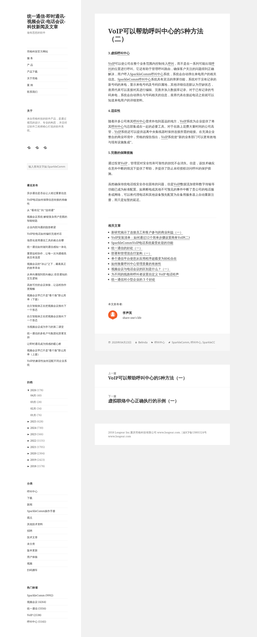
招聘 (29, 530)
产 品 (30, 65)
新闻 (29, 504)
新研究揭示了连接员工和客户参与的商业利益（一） (147, 232)
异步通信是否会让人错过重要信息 (46, 193)
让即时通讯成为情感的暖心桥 (44, 344)
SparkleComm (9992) (40, 595)
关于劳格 (32, 78)
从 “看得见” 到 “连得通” (41, 210)
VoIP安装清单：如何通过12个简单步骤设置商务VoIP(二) (150, 237)
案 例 (30, 85)
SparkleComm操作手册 (41, 511)
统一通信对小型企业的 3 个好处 (133, 279)
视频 (29, 563)
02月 (33, 408)
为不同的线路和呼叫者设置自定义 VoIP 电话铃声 (145, 274)
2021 (33, 447)
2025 (33, 421)
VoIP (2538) (34, 615)
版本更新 (32, 550)
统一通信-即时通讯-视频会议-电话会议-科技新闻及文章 (46, 21)
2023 (33, 434)
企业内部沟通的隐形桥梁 (41, 227)
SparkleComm (140, 74)
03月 (33, 402)
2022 (33, 440)
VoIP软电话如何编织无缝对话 (44, 234)
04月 (33, 395)
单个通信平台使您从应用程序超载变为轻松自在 (144, 258)
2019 (33, 460)
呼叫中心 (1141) (36, 621)
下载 (29, 498)
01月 (33, 415)
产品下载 (32, 71)
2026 (33, 390)
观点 (29, 517)
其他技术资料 (35, 524)
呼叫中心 (32, 491)
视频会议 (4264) (36, 602)
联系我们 (32, 92)
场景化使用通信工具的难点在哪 (45, 240)
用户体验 (32, 557)
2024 (33, 428)
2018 (33, 466)
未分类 (31, 544)
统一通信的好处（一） (126, 248)
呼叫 (171, 63)
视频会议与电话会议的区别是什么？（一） (140, 269)
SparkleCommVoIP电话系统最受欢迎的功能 (142, 243)
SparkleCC (208, 342)
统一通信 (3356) (36, 608)
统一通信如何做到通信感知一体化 (46, 247)
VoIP (111, 63)
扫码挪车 (32, 570)
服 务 (30, 58)
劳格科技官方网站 (37, 51)
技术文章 (32, 537)
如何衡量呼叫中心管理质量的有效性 (136, 264)
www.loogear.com (119, 436)
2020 (33, 453)
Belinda (143, 342)
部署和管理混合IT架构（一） (131, 253)
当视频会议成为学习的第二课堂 (45, 327)
